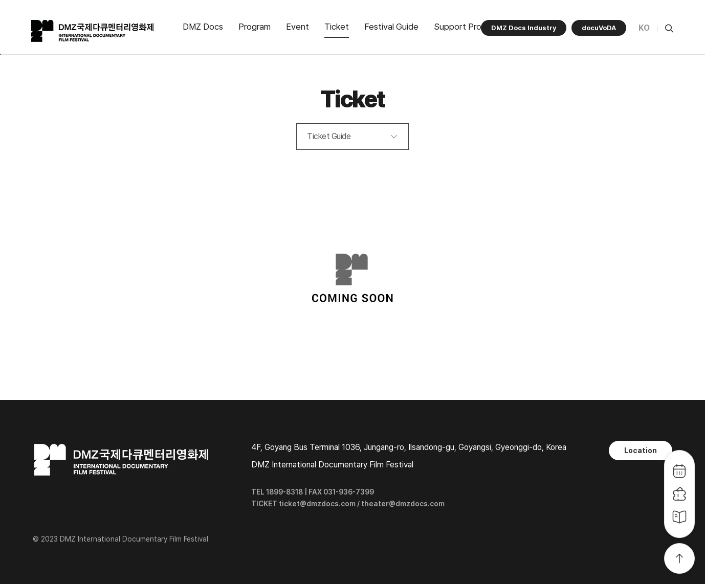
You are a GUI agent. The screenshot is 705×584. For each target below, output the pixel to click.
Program (254, 26)
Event (297, 26)
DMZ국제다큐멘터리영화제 (93, 31)
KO (644, 28)
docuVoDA (599, 28)
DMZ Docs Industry (523, 28)
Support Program (467, 26)
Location (640, 450)
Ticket (336, 26)
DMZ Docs (203, 26)
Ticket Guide (328, 136)
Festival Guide (391, 26)
